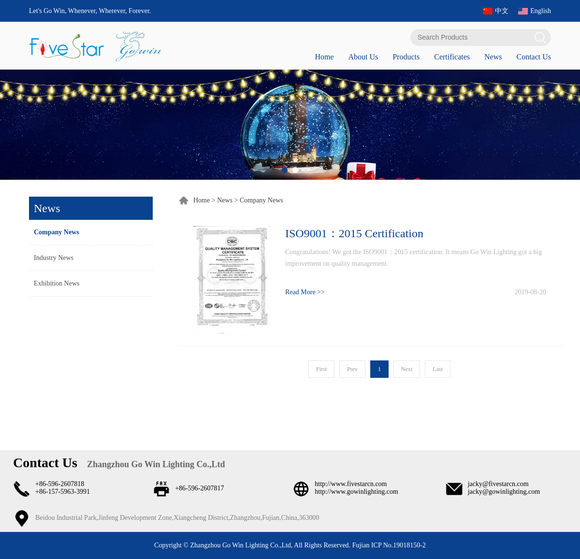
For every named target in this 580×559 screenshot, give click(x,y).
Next (406, 369)
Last (438, 369)
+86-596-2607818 (59, 483)
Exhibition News (57, 283)
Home (324, 57)
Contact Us (533, 57)
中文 (501, 10)
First (321, 369)
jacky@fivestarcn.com (498, 483)
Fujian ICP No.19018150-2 (388, 545)
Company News (56, 232)
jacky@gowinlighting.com (504, 491)
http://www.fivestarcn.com (351, 483)
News (493, 57)
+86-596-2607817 (199, 488)
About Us (363, 57)
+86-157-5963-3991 (62, 491)
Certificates (452, 57)
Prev (352, 369)
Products (406, 57)
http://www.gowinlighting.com (356, 491)
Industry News (53, 257)
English (540, 10)
